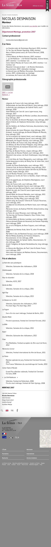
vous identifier (33, 26)
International (30, 454)
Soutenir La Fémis (35, 463)
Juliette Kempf (6, 402)
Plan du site (25, 464)
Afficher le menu (38, 6)
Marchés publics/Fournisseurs (20, 463)
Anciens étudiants (32, 458)
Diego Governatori (8, 400)
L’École (4, 449)
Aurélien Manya (7, 404)
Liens (8, 464)
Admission (30, 449)
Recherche (5, 458)
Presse (4, 464)
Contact (14, 464)
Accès (18, 464)
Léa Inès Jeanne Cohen (9, 393)
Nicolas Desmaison (8, 396)
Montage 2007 (8, 388)
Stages (43, 463)
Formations (5, 454)
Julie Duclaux (6, 398)
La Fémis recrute (6, 463)
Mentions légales (33, 464)
